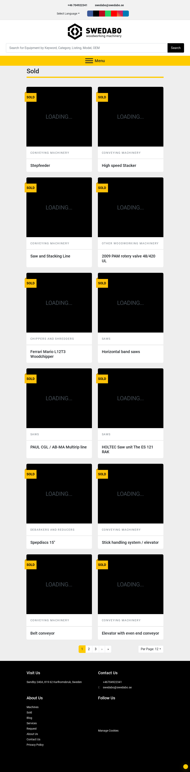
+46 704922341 (77, 5)
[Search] (87, 48)
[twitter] (96, 14)
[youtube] (114, 14)
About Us (32, 734)
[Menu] (89, 61)
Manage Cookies (108, 730)
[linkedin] (126, 14)
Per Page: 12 (149, 649)
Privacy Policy (35, 744)
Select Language (67, 13)
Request (32, 728)
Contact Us (33, 739)
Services (32, 723)
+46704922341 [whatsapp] (112, 682)
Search (176, 48)
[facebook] (90, 14)
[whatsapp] (108, 14)
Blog (29, 717)
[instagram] (120, 14)
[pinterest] (102, 14)
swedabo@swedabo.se (109, 5)
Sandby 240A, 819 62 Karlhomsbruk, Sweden (54, 682)
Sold (29, 712)
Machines (33, 707)
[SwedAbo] (105, 720)
